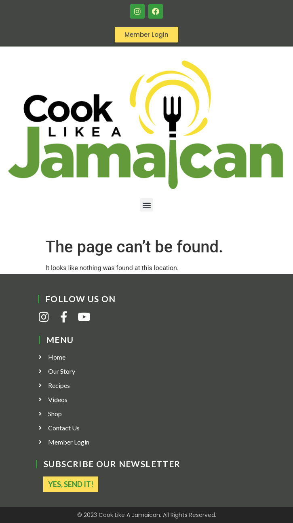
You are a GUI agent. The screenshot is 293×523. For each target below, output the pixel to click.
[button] (146, 205)
